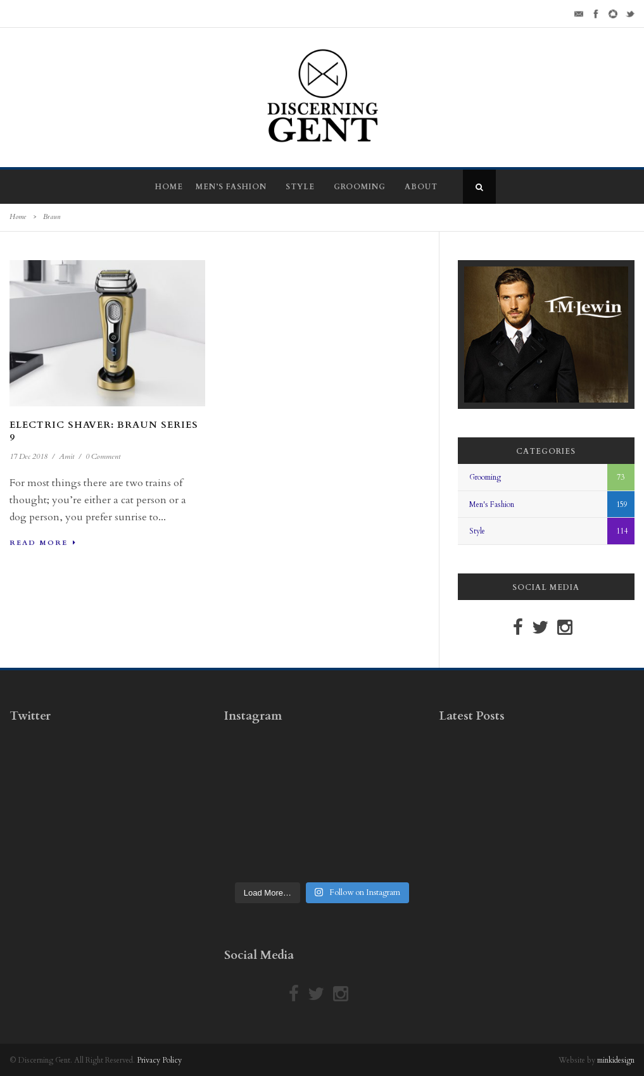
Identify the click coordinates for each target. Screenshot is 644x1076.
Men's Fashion (491, 504)
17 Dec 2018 (28, 456)
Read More (43, 542)
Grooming (360, 187)
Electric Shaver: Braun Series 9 (103, 431)
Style (300, 187)
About (421, 187)
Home (169, 187)
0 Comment (102, 456)
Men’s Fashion (231, 187)
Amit (66, 456)
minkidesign (616, 1060)
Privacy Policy (159, 1060)
